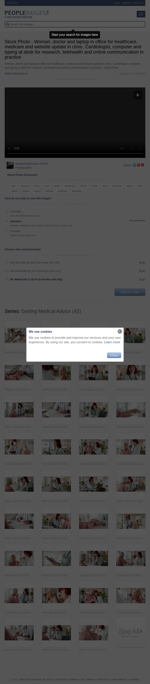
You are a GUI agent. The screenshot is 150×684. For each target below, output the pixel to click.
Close (114, 355)
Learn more (112, 342)
